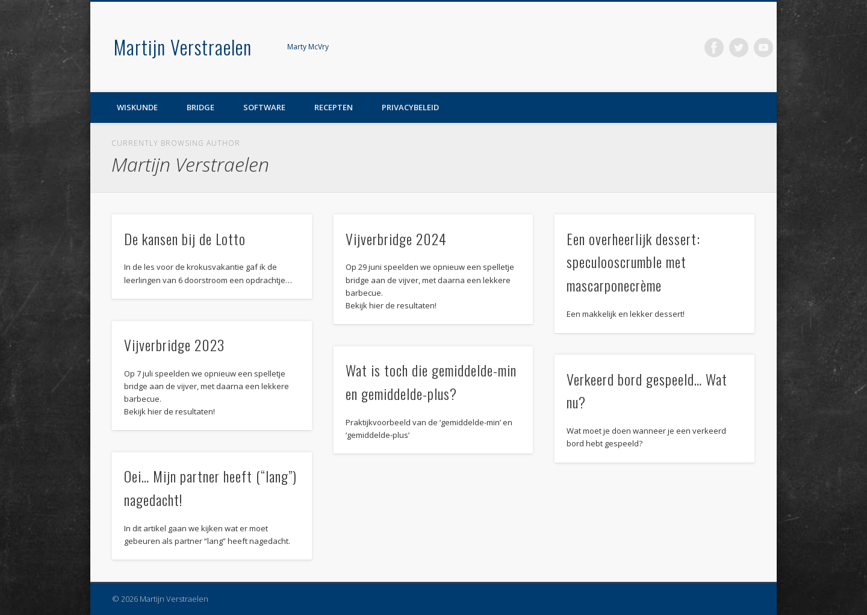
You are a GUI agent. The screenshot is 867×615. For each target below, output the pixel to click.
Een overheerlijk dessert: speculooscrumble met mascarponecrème (633, 262)
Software (264, 107)
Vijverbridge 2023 (174, 344)
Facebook (714, 47)
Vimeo (763, 47)
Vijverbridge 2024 (396, 238)
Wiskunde (137, 107)
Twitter (738, 47)
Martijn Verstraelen (183, 47)
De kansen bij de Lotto (185, 238)
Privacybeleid (410, 107)
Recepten (333, 107)
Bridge (200, 107)
